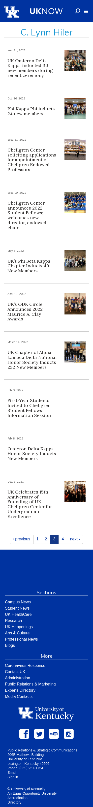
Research (13, 621)
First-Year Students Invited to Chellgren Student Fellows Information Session (29, 408)
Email (11, 773)
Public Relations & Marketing (30, 684)
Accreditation (17, 798)
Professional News (21, 639)
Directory (14, 802)
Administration (17, 678)
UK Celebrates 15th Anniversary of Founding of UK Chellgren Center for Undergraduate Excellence (29, 504)
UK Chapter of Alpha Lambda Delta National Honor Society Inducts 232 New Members (32, 359)
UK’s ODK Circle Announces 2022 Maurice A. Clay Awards (25, 311)
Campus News (18, 602)
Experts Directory (20, 690)
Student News (17, 608)
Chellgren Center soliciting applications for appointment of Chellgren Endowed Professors (31, 159)
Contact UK (15, 672)
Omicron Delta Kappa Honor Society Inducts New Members (31, 454)
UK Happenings (19, 627)
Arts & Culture (17, 633)
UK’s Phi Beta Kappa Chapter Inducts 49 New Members (28, 266)
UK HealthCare (18, 614)
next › (75, 539)
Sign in (12, 777)
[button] (86, 11)
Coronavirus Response (25, 665)
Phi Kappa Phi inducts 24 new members (31, 111)
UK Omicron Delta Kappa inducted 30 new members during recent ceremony (30, 68)
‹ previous (21, 539)
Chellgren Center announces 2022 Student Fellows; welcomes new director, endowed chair (26, 215)
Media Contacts (18, 696)
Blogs (10, 645)
